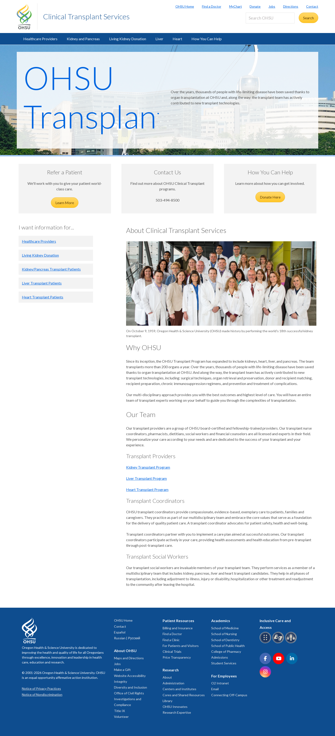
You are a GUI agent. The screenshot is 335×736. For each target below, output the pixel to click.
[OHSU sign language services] (278, 642)
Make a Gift (122, 670)
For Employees (224, 676)
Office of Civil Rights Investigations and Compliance (129, 699)
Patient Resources (178, 620)
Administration (173, 683)
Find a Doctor (211, 6)
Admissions (219, 657)
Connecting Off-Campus (229, 695)
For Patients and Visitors (181, 646)
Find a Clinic (171, 640)
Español (119, 632)
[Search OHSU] (270, 18)
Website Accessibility (130, 676)
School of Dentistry (225, 640)
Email (215, 689)
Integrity (120, 681)
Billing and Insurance (178, 628)
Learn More (64, 202)
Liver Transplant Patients (42, 283)
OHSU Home (184, 6)
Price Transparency (177, 657)
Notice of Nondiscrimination (42, 694)
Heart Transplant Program (147, 489)
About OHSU (125, 650)
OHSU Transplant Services (95, 116)
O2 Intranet (220, 683)
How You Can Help (206, 38)
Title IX (119, 711)
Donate (255, 6)
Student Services (223, 663)
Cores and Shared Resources (184, 695)
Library (167, 701)
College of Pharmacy (226, 651)
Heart (177, 38)
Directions (290, 6)
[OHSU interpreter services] (291, 642)
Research (171, 670)
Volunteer (121, 717)
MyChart (235, 6)
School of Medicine (225, 628)
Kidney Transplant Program (148, 467)
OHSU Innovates (175, 707)
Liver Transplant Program (146, 478)
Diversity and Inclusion (130, 687)
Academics (220, 620)
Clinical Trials (172, 651)
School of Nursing (224, 634)
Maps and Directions (129, 658)
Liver (159, 38)
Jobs (271, 6)
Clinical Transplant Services (86, 16)
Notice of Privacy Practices (41, 688)
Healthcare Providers (40, 38)
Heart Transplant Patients (42, 297)
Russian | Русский (127, 638)
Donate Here (270, 197)
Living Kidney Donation (127, 38)
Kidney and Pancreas (83, 38)
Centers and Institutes (179, 689)
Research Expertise (177, 712)
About (167, 677)
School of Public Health (228, 646)
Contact (312, 6)
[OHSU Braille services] (266, 642)
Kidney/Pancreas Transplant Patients (51, 269)
